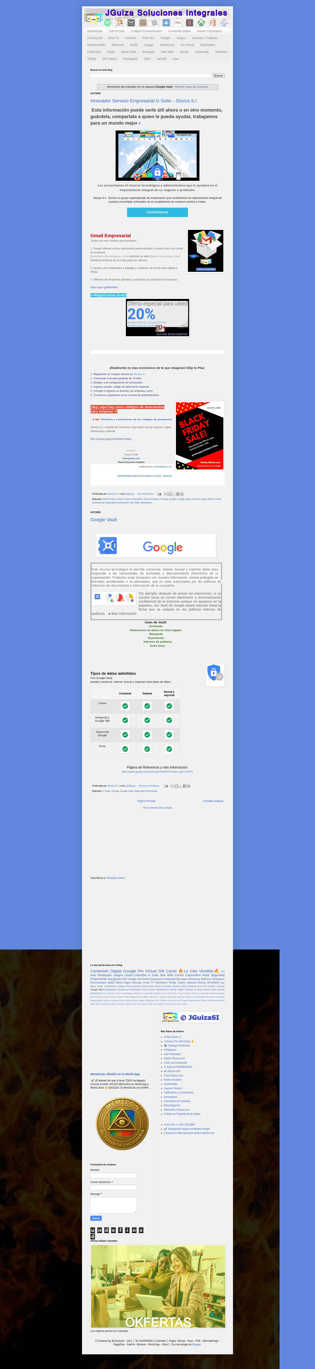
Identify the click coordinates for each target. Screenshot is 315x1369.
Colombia (140, 975)
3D (104, 993)
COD (163, 993)
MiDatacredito (96, 45)
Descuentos (148, 986)
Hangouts (134, 997)
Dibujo (222, 993)
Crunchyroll (94, 38)
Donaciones (170, 1096)
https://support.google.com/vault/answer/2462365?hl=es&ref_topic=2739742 (157, 772)
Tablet (181, 989)
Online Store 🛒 (173, 1037)
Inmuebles (143, 997)
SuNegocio (170, 1049)
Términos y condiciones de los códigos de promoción (136, 419)
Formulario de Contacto (177, 1101)
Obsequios (150, 1000)
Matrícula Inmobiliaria (195, 997)
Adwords (191, 982)
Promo (145, 989)
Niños (134, 1000)
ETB (92, 997)
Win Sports (109, 58)
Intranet (196, 499)
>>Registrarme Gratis (108, 295)
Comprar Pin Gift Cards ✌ (179, 1041)
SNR (97, 1004)
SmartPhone (162, 989)
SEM (92, 1004)
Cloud (119, 499)
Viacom (207, 989)
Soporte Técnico (173, 1088)
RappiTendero (195, 1000)
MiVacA (106, 1000)
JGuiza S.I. (140, 374)
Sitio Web (167, 51)
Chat (180, 993)
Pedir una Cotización (175, 1062)
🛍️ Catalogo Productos (177, 1045)
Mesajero (220, 997)
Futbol (106, 997)
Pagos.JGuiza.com (174, 1058)
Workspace (130, 58)
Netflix (134, 45)
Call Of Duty (117, 31)
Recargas (148, 51)
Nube (203, 499)
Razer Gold (128, 51)
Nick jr (123, 1000)
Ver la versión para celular (157, 807)
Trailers (181, 982)
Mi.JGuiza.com (172, 1071)
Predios (163, 1000)
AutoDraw (137, 993)
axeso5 (161, 58)
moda (184, 1004)
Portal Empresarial (152, 979)
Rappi (111, 51)
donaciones (96, 993)
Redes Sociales (172, 1079)
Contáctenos (157, 212)
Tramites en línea (193, 989)
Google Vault (184, 499)
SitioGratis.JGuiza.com (177, 1109)
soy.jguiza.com (117, 979)
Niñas (128, 1000)
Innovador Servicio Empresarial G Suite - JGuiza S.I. (144, 100)
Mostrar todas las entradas (191, 86)
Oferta (210, 499)
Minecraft (118, 45)
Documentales (98, 982)
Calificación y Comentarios (179, 1092)
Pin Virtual (187, 45)
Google (165, 38)
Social (102, 1004)
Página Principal (146, 801)
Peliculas (137, 982)
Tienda (91, 58)
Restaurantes (219, 1000)
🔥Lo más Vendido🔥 (199, 971)
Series (152, 989)
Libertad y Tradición (205, 38)
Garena (113, 997)
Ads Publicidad (172, 1054)
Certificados (110, 986)
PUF (157, 1000)
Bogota (157, 993)
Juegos (181, 38)
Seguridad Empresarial (117, 502)
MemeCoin (210, 997)
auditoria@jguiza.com (163, 467)
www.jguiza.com (131, 458)
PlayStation (207, 45)
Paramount (167, 45)
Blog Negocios (172, 1105)
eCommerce (170, 1004)
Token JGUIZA (117, 1004)
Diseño (167, 986)
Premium (172, 1000)
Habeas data (123, 997)
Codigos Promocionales (146, 31)
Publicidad (94, 51)
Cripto (194, 993)
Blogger (196, 1344)
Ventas (128, 1004)
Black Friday (109, 499)
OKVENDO (213, 982)
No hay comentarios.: (150, 785)
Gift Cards (167, 971)
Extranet (155, 499)
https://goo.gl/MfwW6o (104, 287)
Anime (118, 993)
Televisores (161, 982)
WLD (134, 1004)
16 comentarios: (145, 493)
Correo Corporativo (209, 31)
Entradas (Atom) (115, 878)
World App (151, 1004)
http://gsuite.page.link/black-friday (110, 438)
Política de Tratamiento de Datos (182, 1113)
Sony (108, 1004)
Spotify (184, 51)
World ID (161, 1004)
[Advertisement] (157, 844)
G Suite (164, 499)
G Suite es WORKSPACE (178, 1067)
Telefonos (221, 51)
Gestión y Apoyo (216, 986)
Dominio (130, 38)
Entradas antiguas (213, 801)
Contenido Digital (179, 31)
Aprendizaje (95, 31)
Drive (146, 499)
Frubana (99, 997)
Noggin (149, 45)
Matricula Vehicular (176, 997)
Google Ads (134, 979)
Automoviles (147, 993)
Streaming (201, 51)
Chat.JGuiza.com (173, 1075)
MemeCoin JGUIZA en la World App (115, 1074)
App (223, 982)
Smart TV (148, 982)
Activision (110, 993)
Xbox (147, 58)
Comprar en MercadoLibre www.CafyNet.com (189, 1133)
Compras (187, 993)
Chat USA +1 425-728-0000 (179, 1124)
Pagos (127, 982)
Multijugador (110, 989)
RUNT (179, 1000)
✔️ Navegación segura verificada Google (187, 1128)
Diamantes (213, 993)
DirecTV (113, 38)
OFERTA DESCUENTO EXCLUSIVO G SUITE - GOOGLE (144, 476)
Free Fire (148, 38)
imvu (176, 58)
